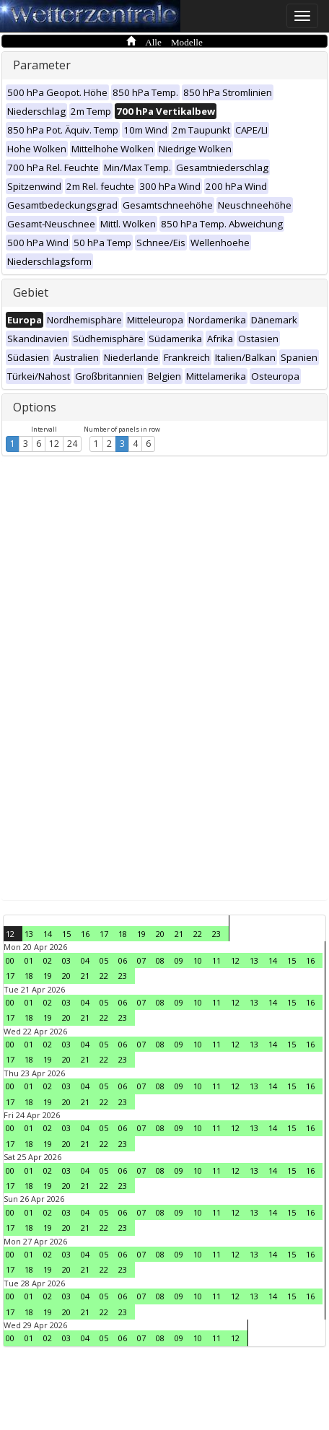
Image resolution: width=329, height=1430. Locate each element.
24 (72, 443)
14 (47, 933)
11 (216, 960)
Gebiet (30, 292)
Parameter (42, 65)
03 (66, 960)
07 (141, 960)
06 (122, 960)
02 (47, 960)
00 (10, 960)
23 (216, 933)
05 (104, 960)
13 (29, 933)
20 (160, 933)
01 (29, 960)
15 (66, 933)
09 (179, 960)
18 (122, 933)
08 (160, 960)
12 (54, 443)
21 (179, 933)
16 (85, 933)
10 (197, 960)
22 (197, 933)
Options (34, 407)
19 (141, 933)
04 (85, 960)
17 (104, 933)
